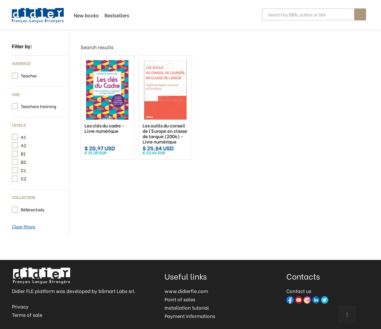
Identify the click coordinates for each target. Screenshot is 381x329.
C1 (23, 170)
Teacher (29, 75)
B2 (23, 161)
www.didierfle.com (186, 290)
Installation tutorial (187, 307)
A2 (23, 145)
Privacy (20, 306)
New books (86, 14)
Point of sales (180, 299)
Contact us (298, 290)
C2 (23, 178)
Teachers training (38, 106)
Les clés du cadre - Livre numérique (104, 128)
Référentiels (32, 209)
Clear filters (23, 226)
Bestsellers (116, 14)
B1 (23, 153)
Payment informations (190, 315)
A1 (23, 136)
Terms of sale (27, 314)
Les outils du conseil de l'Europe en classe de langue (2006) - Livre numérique (165, 133)
